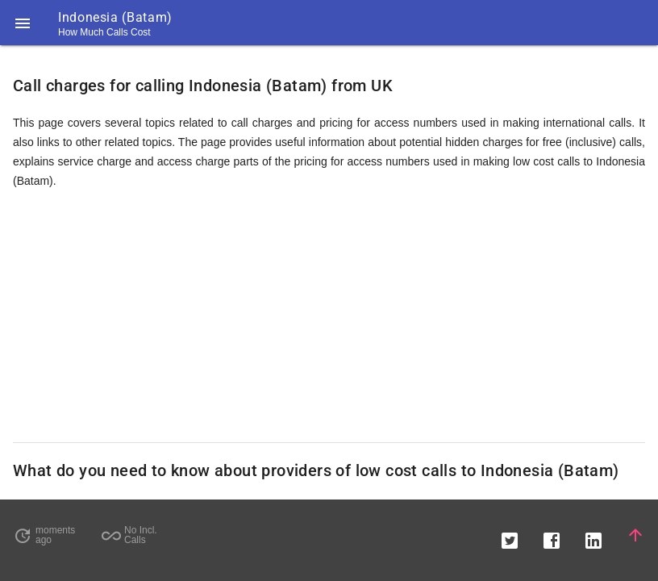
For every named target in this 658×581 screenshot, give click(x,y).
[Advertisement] (329, 316)
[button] (22, 22)
